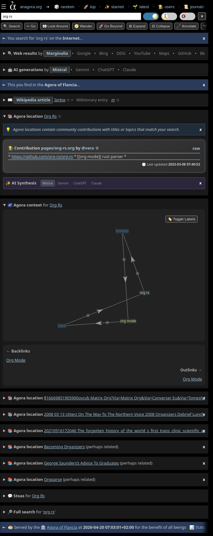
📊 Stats (197, 527)
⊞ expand (137, 26)
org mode (16, 360)
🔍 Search (11, 26)
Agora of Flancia (62, 527)
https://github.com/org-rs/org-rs (42, 156)
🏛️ (43, 527)
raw (196, 148)
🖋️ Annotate (186, 26)
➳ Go (31, 26)
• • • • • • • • (106, 53)
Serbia (60, 100)
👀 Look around (55, 26)
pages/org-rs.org (57, 148)
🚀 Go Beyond (111, 26)
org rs (38, 496)
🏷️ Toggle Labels (181, 219)
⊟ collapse (161, 26)
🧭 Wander (83, 26)
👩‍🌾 (10, 148)
